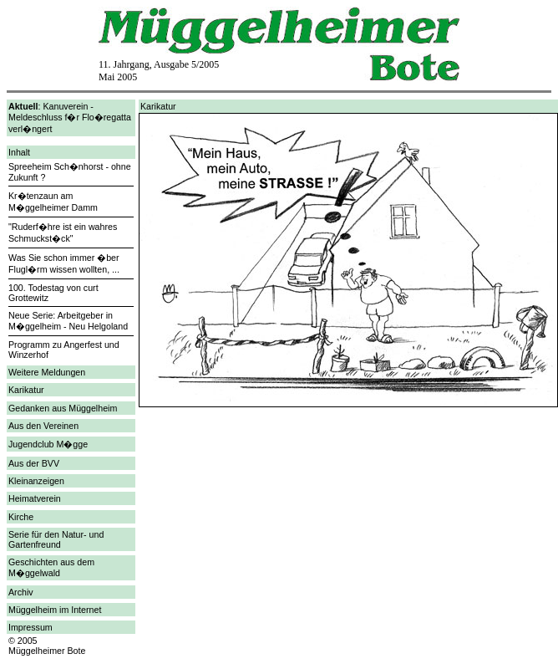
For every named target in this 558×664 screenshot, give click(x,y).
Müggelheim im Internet (54, 610)
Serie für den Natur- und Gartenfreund (56, 539)
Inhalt (19, 152)
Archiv (20, 592)
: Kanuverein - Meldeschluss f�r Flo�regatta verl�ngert (69, 117)
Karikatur (26, 390)
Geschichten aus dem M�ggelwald (51, 567)
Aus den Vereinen (43, 426)
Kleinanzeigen (36, 481)
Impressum (30, 627)
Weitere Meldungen (46, 372)
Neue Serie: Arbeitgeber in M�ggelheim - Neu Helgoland (68, 320)
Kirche (20, 517)
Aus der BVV (33, 463)
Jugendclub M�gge (48, 444)
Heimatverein (34, 498)
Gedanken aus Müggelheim (62, 408)
